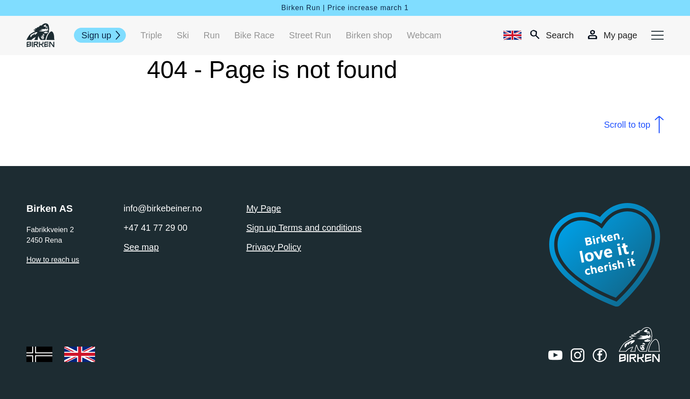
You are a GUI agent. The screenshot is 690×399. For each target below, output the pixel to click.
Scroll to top (627, 124)
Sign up (96, 35)
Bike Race (254, 35)
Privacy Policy (273, 247)
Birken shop (369, 35)
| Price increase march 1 (365, 7)
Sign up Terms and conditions (304, 228)
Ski (183, 35)
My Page (263, 208)
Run (212, 35)
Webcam (424, 35)
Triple (151, 35)
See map (141, 247)
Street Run (310, 35)
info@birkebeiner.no (163, 208)
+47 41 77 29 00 (155, 228)
